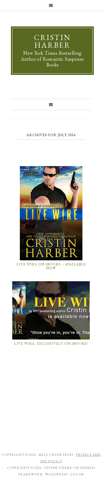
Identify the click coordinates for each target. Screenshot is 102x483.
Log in (77, 474)
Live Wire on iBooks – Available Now (51, 266)
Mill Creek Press (56, 455)
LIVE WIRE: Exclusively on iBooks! (51, 343)
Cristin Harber (52, 41)
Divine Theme (58, 468)
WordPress (56, 474)
